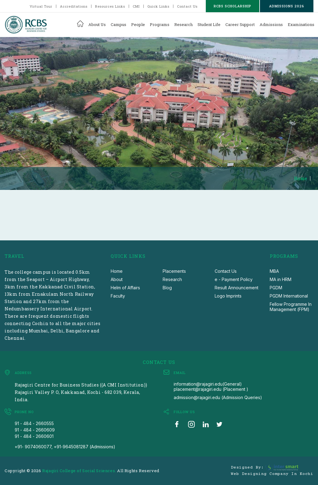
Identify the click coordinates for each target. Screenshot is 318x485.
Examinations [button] (301, 24)
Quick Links (158, 6)
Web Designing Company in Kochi (272, 474)
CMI (136, 6)
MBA (274, 271)
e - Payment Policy (234, 279)
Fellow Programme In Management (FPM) (291, 307)
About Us (97, 24)
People (138, 24)
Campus (118, 24)
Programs (159, 24)
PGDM (276, 287)
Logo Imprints (228, 295)
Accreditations (73, 6)
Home (300, 178)
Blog (167, 287)
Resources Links (110, 6)
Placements (174, 271)
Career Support (240, 24)
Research (183, 24)
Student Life (209, 24)
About (117, 279)
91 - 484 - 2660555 (34, 423)
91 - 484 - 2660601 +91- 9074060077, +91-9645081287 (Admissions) (65, 441)
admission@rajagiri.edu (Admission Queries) (218, 397)
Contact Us (187, 6)
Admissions (271, 24)
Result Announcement (236, 287)
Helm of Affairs (125, 287)
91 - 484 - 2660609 (35, 429)
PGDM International (289, 295)
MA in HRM (280, 279)
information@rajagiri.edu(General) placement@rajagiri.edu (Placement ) (211, 386)
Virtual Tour (41, 6)
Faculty (118, 295)
